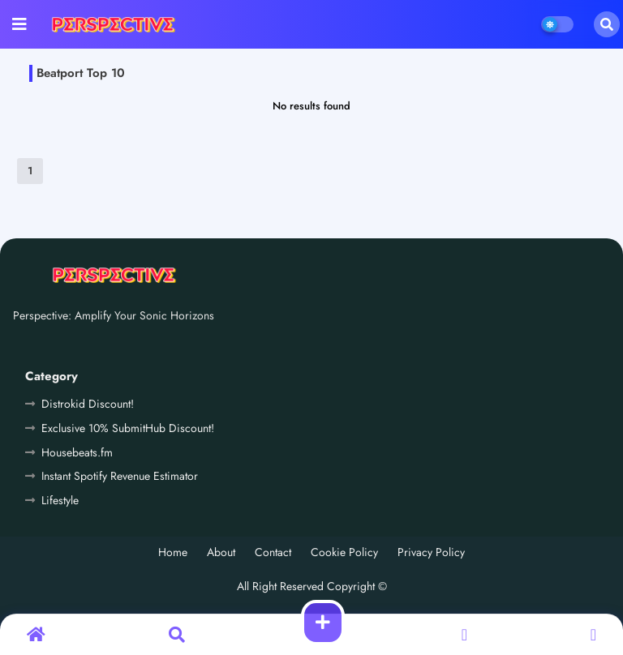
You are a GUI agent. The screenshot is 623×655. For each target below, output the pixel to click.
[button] (607, 24)
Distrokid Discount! (87, 404)
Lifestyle (60, 500)
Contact (273, 552)
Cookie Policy (344, 552)
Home (172, 552)
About (221, 552)
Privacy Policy (431, 552)
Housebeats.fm (77, 452)
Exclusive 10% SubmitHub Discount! (127, 428)
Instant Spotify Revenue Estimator (119, 476)
